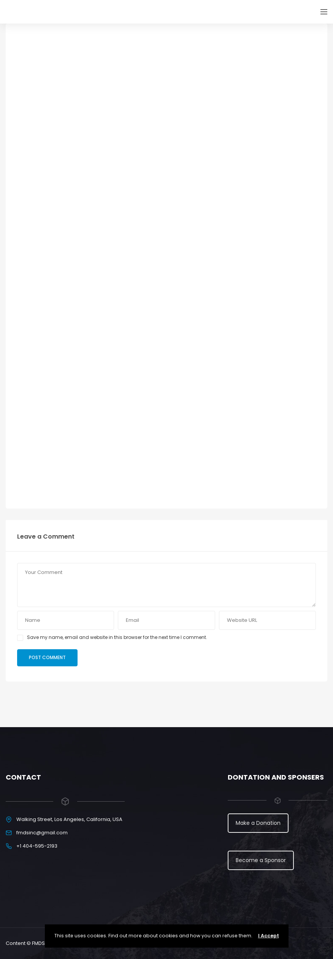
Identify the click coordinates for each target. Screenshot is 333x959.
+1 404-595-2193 (36, 846)
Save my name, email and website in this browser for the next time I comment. (117, 637)
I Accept (268, 935)
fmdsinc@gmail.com (42, 832)
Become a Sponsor (261, 860)
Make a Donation (258, 823)
